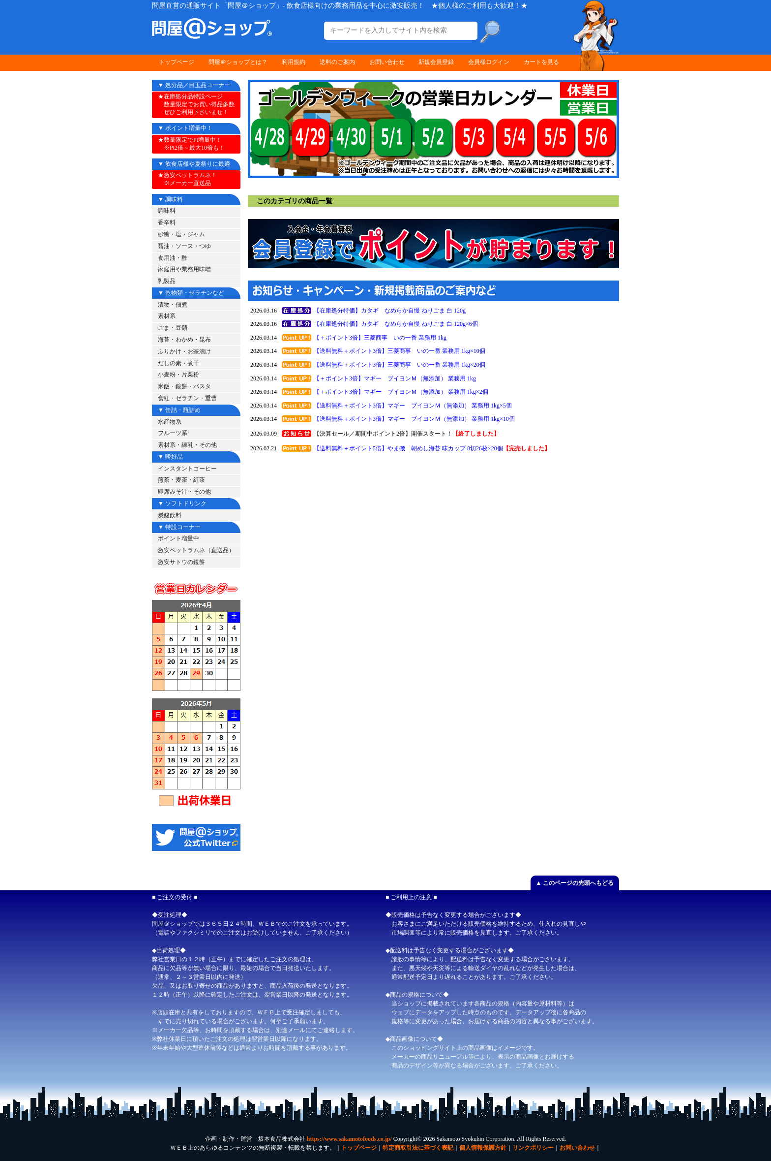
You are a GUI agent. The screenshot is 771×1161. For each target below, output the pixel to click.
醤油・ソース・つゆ (184, 246)
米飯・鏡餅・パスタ (184, 386)
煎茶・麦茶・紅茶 (181, 479)
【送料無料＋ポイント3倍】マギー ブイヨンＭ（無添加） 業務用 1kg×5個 (413, 405)
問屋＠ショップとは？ (237, 62)
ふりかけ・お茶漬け (184, 351)
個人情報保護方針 (482, 1147)
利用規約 (293, 62)
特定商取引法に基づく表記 (418, 1147)
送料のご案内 (337, 62)
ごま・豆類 (172, 327)
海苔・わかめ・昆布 (184, 339)
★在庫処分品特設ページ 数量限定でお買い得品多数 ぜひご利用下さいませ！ (196, 104)
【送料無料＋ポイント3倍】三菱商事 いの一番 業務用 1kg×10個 (399, 350)
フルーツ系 (172, 433)
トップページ (176, 62)
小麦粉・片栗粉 (178, 374)
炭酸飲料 (169, 515)
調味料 (167, 210)
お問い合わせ (387, 62)
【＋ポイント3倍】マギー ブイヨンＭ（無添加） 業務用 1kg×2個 (401, 391)
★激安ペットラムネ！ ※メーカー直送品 (187, 179)
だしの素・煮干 (178, 363)
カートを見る (541, 62)
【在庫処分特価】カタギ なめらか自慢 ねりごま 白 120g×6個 (396, 323)
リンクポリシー (533, 1147)
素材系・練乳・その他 (187, 444)
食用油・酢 (172, 257)
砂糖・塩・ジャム (181, 234)
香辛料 (167, 222)
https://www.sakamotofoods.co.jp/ (349, 1138)
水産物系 (169, 421)
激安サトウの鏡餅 (181, 562)
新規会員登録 (436, 62)
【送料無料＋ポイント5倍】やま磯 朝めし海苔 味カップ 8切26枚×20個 (408, 448)
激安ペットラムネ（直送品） (196, 550)
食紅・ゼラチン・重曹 (187, 398)
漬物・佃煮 (172, 304)
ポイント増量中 (178, 538)
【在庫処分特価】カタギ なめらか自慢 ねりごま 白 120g (390, 310)
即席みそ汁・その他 (184, 491)
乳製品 (167, 281)
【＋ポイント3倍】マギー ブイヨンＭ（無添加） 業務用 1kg (395, 378)
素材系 (167, 316)
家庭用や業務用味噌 (184, 269)
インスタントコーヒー (187, 468)
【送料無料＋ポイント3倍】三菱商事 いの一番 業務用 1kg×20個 (399, 364)
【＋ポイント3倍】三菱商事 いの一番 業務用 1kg (380, 337)
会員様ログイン (488, 62)
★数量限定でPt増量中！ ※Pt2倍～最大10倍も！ (191, 143)
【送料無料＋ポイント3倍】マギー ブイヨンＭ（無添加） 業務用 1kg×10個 (414, 418)
